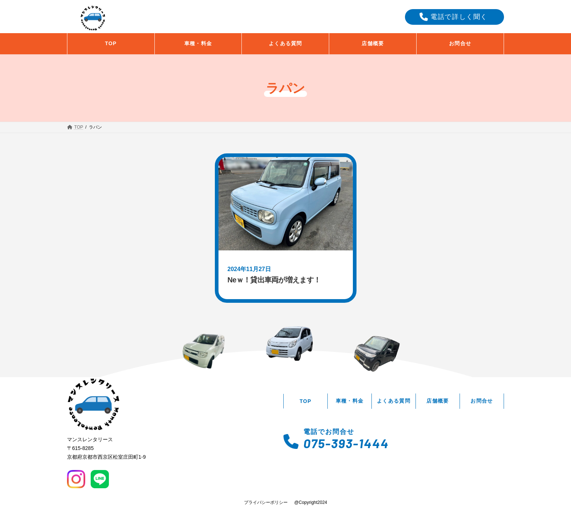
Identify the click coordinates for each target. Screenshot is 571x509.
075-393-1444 (346, 442)
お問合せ (481, 401)
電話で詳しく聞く (459, 16)
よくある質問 (393, 401)
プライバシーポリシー (266, 502)
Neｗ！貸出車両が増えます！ (274, 280)
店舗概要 (437, 401)
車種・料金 (350, 401)
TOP (306, 401)
